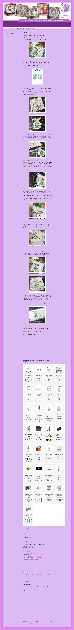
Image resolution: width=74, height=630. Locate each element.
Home (5, 29)
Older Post (49, 621)
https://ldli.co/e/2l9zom (33, 559)
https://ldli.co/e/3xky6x (32, 553)
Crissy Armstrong (42, 574)
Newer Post (25, 621)
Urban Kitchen (38, 576)
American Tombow (29, 574)
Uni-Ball (33, 576)
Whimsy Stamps (41, 38)
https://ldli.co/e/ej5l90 (33, 556)
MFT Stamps (29, 576)
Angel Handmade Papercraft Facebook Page (26, 29)
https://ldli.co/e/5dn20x (37, 555)
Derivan (47, 574)
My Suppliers (12, 29)
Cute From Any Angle (36, 61)
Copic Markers (36, 574)
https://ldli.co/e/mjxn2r (36, 558)
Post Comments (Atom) (33, 624)
